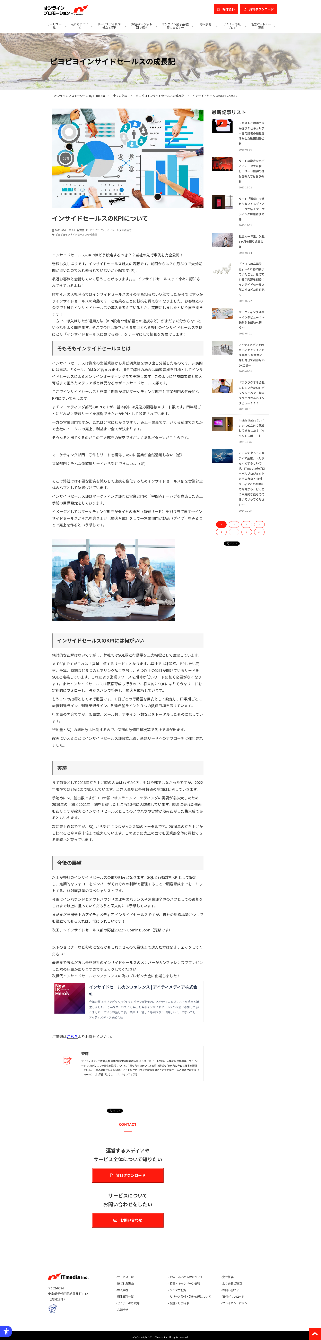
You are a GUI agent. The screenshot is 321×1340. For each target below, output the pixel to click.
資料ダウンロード (131, 1175)
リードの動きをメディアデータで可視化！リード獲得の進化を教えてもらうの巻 (251, 171)
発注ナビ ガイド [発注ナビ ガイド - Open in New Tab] (179, 1303)
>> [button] (259, 532)
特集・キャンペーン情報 (185, 1283)
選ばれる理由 (125, 1283)
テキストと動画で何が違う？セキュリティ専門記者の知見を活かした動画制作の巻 (251, 133)
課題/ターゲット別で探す (141, 25)
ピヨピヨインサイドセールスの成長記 (160, 95)
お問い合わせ (131, 1220)
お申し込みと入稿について (186, 1277)
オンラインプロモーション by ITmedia (79, 95)
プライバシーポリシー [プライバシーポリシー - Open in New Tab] (236, 1303)
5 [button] (221, 532)
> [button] (247, 532)
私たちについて (79, 25)
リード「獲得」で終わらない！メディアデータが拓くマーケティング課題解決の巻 (251, 209)
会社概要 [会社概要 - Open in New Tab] (227, 1277)
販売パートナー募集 (261, 25)
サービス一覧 (54, 25)
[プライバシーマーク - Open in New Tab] (52, 1308)
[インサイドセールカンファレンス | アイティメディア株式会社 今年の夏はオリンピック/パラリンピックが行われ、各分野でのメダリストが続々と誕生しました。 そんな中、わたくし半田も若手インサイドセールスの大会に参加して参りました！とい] (127, 1001)
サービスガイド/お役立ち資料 (109, 25)
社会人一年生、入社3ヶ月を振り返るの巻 (251, 241)
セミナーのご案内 (128, 1303)
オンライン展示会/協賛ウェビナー (175, 25)
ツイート (116, 1108)
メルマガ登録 (178, 1290)
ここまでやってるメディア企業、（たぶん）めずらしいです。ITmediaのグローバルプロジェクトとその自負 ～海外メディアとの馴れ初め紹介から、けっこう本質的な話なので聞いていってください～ (252, 478)
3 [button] (246, 524)
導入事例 (205, 24)
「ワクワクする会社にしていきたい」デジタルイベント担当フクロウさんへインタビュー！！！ (251, 392)
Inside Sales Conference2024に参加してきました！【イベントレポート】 (251, 428)
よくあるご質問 (232, 1283)
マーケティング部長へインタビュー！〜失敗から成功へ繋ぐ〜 (251, 320)
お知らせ (122, 1310)
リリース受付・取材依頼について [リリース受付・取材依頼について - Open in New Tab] (190, 1296)
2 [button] (234, 524)
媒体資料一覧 (125, 1296)
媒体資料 (229, 9)
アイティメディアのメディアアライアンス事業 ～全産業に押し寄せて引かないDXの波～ (251, 355)
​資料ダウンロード (261, 9)
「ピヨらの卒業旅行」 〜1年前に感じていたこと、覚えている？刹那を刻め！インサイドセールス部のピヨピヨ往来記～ (251, 279)
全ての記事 (120, 95)
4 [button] (259, 524)
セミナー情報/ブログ (232, 25)
